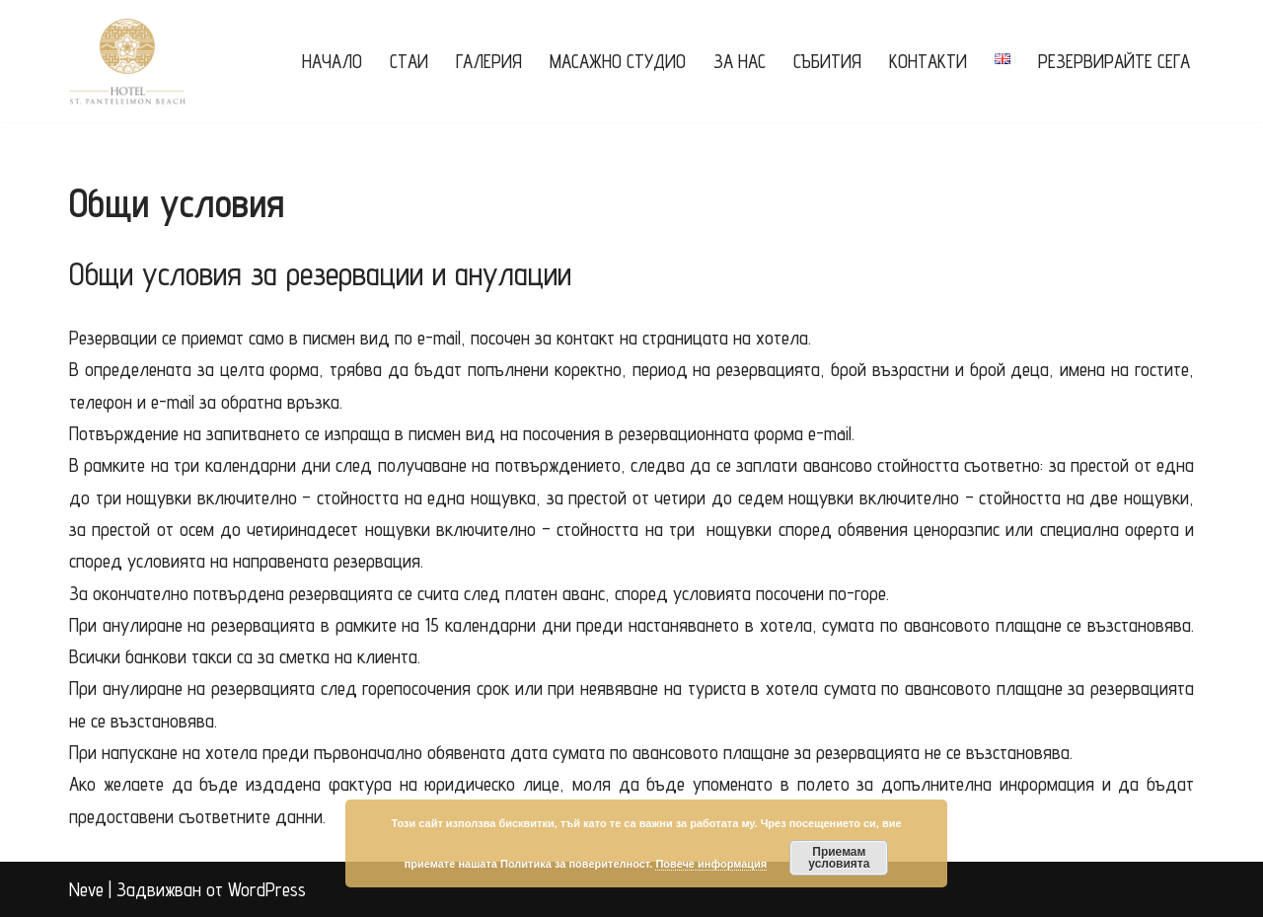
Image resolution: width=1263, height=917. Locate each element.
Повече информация (711, 864)
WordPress (267, 889)
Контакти (928, 61)
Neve (86, 889)
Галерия (489, 61)
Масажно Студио (618, 61)
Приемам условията (838, 858)
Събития (827, 61)
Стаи (409, 61)
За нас (739, 61)
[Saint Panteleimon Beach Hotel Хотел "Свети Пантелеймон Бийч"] (128, 61)
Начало (332, 61)
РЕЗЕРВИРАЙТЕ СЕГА (1114, 61)
